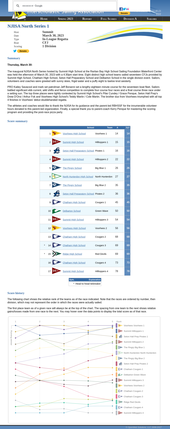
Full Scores (109, 18)
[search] (64, 6)
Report (87, 18)
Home (44, 18)
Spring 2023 (65, 18)
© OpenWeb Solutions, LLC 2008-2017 (144, 427)
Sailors (152, 18)
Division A (130, 18)
